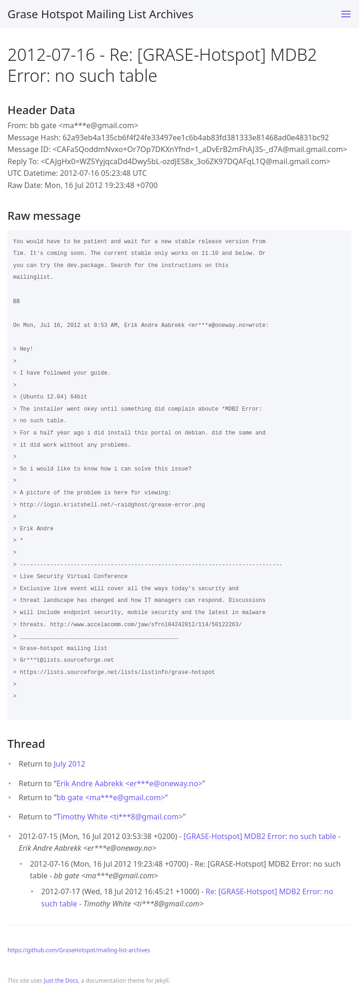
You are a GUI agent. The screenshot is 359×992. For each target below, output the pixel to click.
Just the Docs (61, 981)
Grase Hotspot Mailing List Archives (100, 14)
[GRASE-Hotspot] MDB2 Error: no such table (259, 836)
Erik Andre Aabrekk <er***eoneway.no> (129, 783)
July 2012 (69, 764)
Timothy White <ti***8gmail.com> (120, 816)
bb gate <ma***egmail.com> (111, 797)
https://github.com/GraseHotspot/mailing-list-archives (78, 950)
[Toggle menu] (346, 14)
